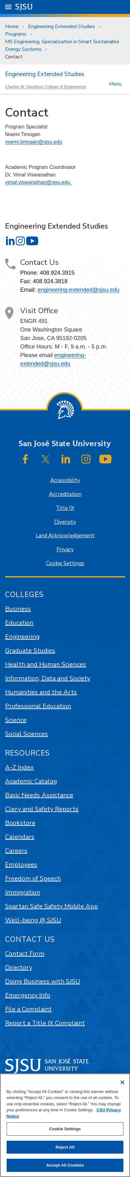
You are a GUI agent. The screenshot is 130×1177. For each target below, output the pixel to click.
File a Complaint (28, 1009)
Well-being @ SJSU (33, 920)
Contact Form (24, 953)
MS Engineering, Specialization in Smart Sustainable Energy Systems (62, 45)
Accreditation (65, 494)
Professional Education (38, 706)
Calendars (19, 837)
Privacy (65, 549)
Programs (16, 34)
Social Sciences (26, 734)
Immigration (22, 892)
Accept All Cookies (65, 1165)
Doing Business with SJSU (42, 981)
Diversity (65, 522)
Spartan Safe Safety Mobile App (51, 906)
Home (12, 26)
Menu (115, 84)
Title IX (65, 508)
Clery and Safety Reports (42, 809)
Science (16, 720)
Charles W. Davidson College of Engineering (45, 86)
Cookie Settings (65, 563)
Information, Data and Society (47, 678)
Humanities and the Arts (41, 692)
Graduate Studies (30, 650)
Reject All (65, 1147)
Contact (13, 56)
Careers (16, 850)
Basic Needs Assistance (39, 795)
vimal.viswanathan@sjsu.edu (38, 182)
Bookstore (20, 823)
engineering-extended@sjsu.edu (78, 290)
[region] (65, 1125)
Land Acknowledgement (65, 535)
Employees (21, 864)
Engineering (22, 636)
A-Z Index (19, 767)
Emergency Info (27, 995)
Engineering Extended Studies (61, 26)
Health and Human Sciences (45, 664)
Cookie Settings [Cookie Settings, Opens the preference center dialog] (65, 1128)
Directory (18, 967)
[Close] (122, 1082)
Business (18, 609)
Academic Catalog (31, 781)
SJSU (24, 6)
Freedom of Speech (33, 878)
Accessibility (65, 480)
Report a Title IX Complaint (45, 1023)
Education (19, 622)
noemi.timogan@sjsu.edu (33, 142)
